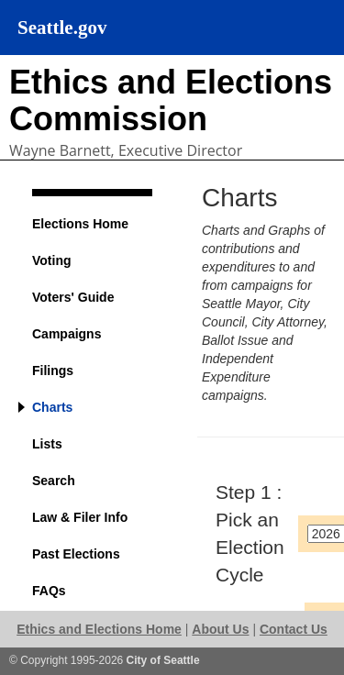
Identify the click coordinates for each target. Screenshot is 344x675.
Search (53, 480)
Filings (52, 370)
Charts (52, 407)
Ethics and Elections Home (99, 629)
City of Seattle (163, 660)
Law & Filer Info (80, 517)
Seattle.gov (61, 28)
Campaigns (66, 333)
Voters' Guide (73, 297)
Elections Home (80, 223)
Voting (52, 260)
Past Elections (76, 554)
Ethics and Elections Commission (170, 100)
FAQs (49, 590)
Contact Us (293, 629)
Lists (47, 444)
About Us (220, 629)
